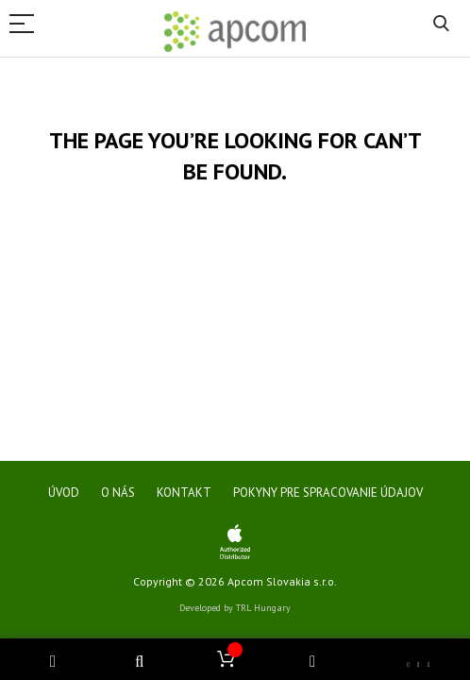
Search (441, 24)
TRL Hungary (263, 608)
